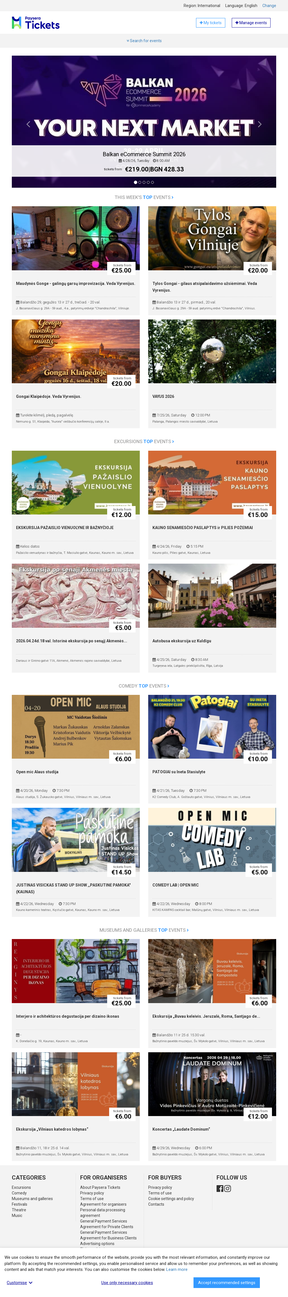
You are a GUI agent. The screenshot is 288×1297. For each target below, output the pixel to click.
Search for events (144, 40)
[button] (28, 126)
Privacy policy (92, 1193)
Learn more (177, 1269)
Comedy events (144, 686)
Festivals (19, 1204)
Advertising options (97, 1243)
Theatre (19, 1210)
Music (17, 1215)
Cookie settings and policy (171, 1198)
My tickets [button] (211, 23)
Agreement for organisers (103, 1204)
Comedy (19, 1193)
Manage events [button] (251, 23)
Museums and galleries (32, 1198)
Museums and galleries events (144, 930)
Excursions (21, 1187)
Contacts (156, 1204)
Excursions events (144, 441)
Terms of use (92, 1198)
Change (269, 5)
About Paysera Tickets (100, 1187)
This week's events (144, 197)
